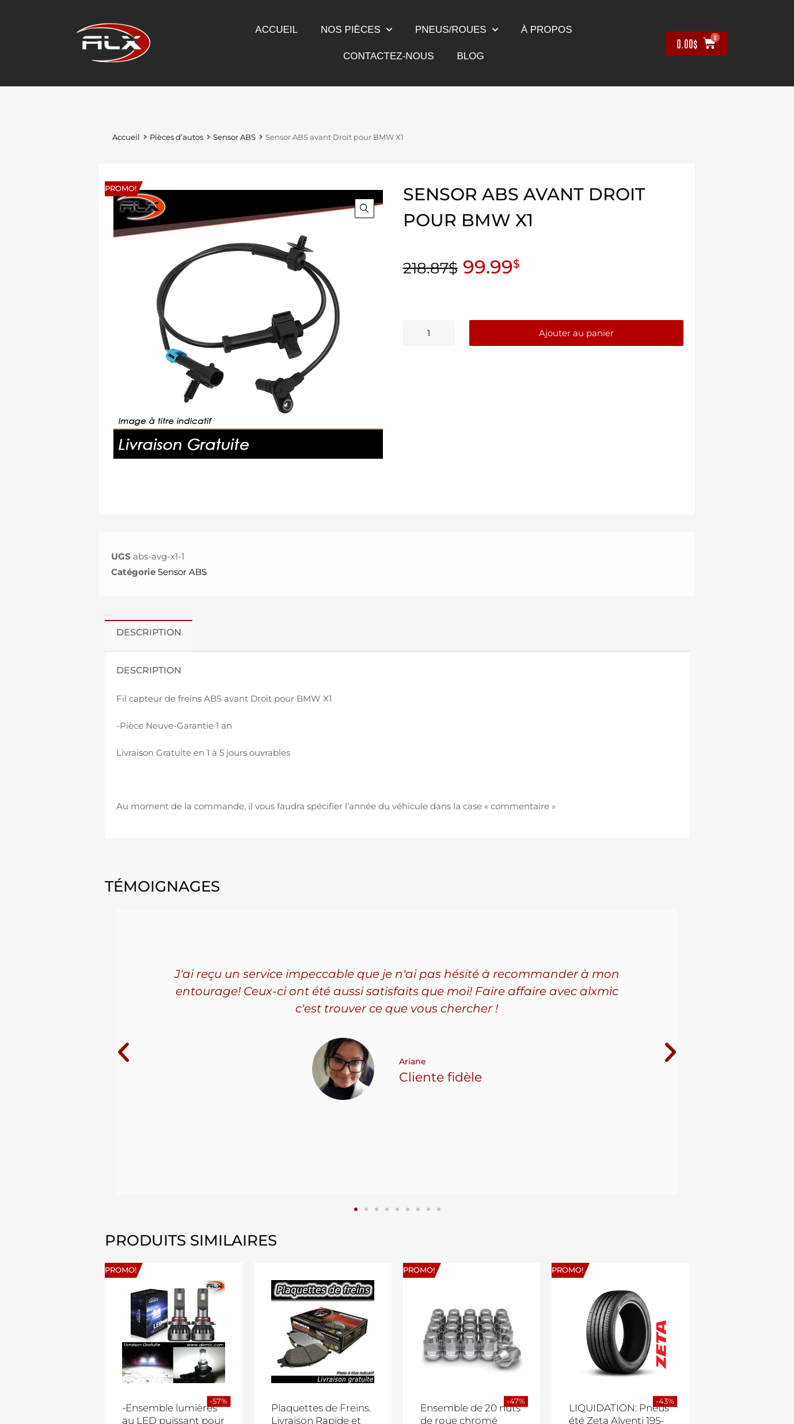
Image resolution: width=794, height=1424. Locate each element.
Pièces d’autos (176, 137)
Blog (470, 56)
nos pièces (356, 30)
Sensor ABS (234, 137)
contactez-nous (388, 56)
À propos (546, 29)
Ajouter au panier (576, 333)
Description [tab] (148, 632)
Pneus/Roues (456, 30)
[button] (364, 208)
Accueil (276, 29)
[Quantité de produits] (429, 333)
